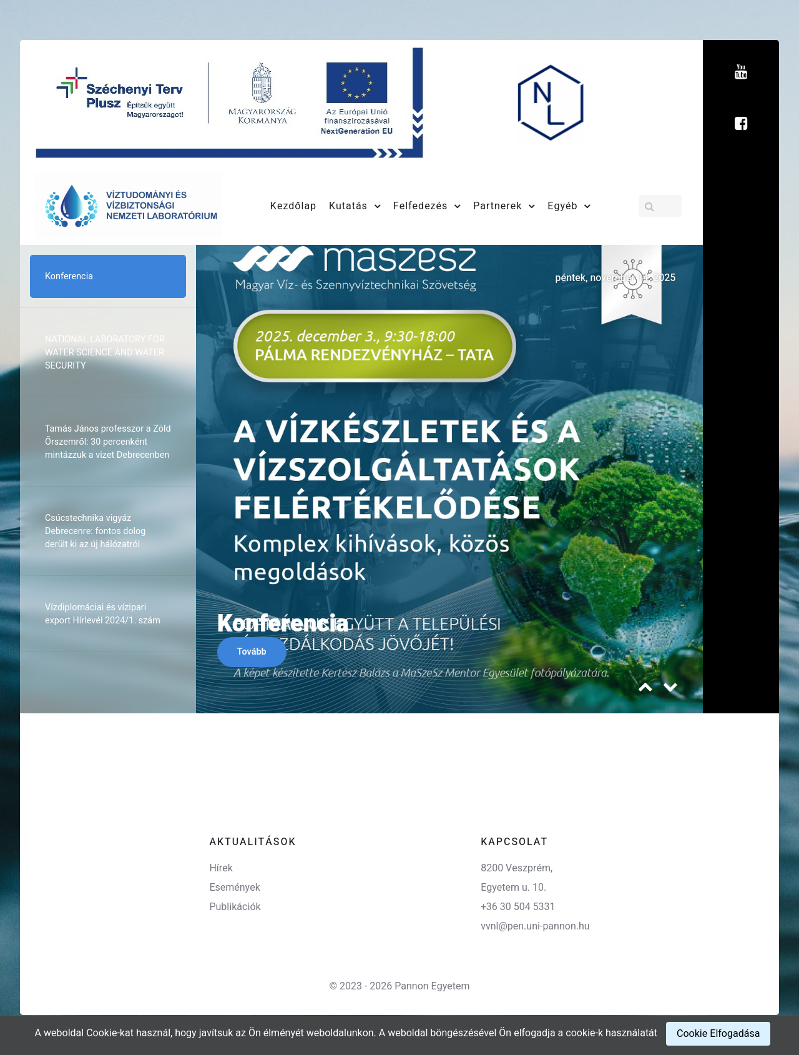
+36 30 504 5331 (518, 906)
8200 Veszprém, (516, 868)
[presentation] (645, 690)
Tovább (252, 651)
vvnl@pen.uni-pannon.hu (535, 926)
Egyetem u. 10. (513, 887)
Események (234, 887)
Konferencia (283, 624)
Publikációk (234, 906)
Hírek (220, 868)
